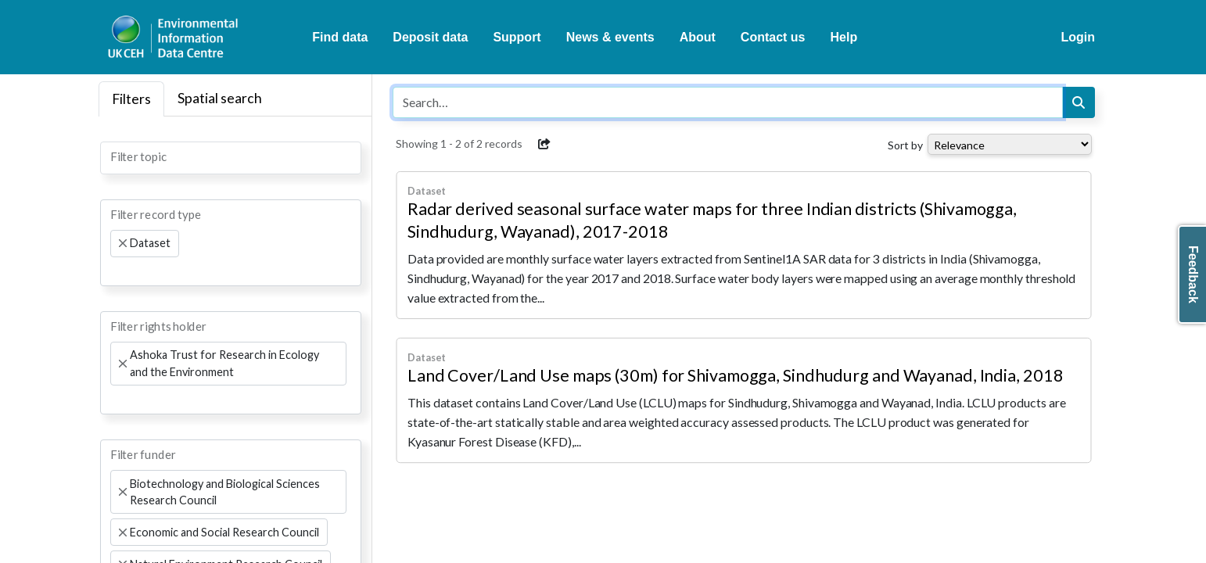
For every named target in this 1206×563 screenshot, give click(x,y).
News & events (610, 37)
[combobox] (230, 158)
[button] (544, 143)
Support (516, 37)
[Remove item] (123, 243)
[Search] (1078, 102)
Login (1078, 37)
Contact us (773, 37)
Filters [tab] (131, 99)
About (698, 37)
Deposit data (430, 37)
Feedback (1193, 274)
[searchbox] (115, 156)
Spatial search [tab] (220, 98)
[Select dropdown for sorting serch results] (1010, 144)
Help (844, 37)
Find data (340, 37)
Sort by (905, 145)
